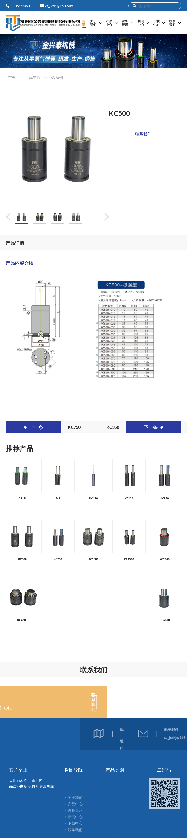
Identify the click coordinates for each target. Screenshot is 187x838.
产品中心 (109, 23)
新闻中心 (141, 23)
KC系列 (56, 77)
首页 (83, 23)
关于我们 (93, 23)
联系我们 (172, 23)
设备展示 (125, 23)
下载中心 (156, 23)
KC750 (74, 427)
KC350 (112, 427)
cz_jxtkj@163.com (59, 5)
